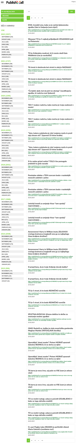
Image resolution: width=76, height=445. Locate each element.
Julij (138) (5, 76)
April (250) (5, 153)
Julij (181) (5, 249)
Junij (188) (5, 182)
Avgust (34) (6, 281)
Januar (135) (6, 91)
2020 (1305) (6, 96)
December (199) (7, 63)
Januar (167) (6, 195)
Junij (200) (5, 148)
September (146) (7, 175)
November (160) (7, 204)
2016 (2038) (6, 234)
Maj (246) (5, 47)
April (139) (5, 84)
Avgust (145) (6, 143)
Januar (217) (6, 57)
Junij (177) (5, 251)
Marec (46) (5, 121)
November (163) (7, 101)
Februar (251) (6, 158)
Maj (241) (5, 150)
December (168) (7, 236)
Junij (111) (5, 113)
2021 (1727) (6, 61)
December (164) (7, 98)
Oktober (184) (6, 138)
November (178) (7, 66)
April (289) (5, 49)
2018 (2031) (6, 165)
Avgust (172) (6, 177)
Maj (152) (5, 81)
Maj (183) (5, 254)
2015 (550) (5, 268)
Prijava (74, 1)
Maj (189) (5, 185)
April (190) (5, 256)
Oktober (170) (6, 172)
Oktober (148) (6, 241)
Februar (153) (6, 89)
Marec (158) (6, 86)
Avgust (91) (6, 108)
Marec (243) (6, 155)
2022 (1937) (6, 34)
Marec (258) (6, 52)
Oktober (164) (6, 207)
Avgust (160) (6, 39)
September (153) (7, 36)
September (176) (7, 244)
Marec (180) (6, 224)
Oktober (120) (6, 276)
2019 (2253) (6, 130)
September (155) (7, 106)
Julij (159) (5, 214)
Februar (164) (6, 192)
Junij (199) (5, 44)
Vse (3, 30)
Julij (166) (5, 180)
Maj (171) (5, 219)
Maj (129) (5, 116)
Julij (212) (5, 145)
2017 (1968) (6, 199)
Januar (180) (6, 230)
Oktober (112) (6, 69)
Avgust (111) (6, 74)
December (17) (7, 132)
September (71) (7, 278)
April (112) (5, 118)
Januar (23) (6, 126)
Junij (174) (5, 217)
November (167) (7, 170)
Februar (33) (6, 123)
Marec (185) (6, 259)
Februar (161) (6, 227)
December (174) (7, 271)
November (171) (7, 135)
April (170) (5, 222)
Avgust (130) (6, 212)
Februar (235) (6, 54)
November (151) (7, 273)
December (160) (7, 167)
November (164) (7, 239)
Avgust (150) (6, 246)
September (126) (7, 71)
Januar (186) (6, 160)
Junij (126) (5, 79)
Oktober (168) (6, 103)
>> (42, 18)
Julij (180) (5, 42)
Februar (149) (6, 262)
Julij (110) (5, 111)
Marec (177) (6, 190)
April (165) (5, 187)
